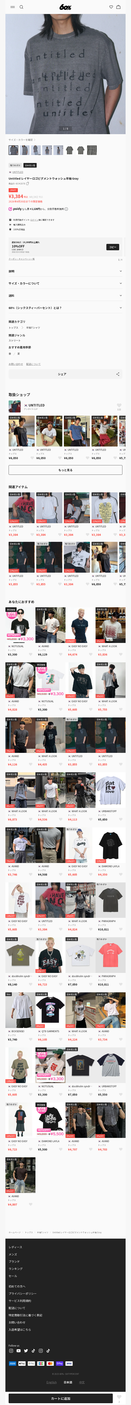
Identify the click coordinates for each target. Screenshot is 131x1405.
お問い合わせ (16, 364)
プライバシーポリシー (23, 1293)
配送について (33, 364)
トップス (13, 327)
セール (13, 1276)
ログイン (34, 219)
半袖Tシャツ (33, 327)
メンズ (13, 1254)
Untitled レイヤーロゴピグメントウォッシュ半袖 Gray (77, 1232)
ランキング (16, 1269)
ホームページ (15, 1232)
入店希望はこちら (20, 1330)
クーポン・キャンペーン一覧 (22, 258)
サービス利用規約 (20, 1301)
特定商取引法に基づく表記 (25, 1315)
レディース (15, 1247)
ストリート (15, 340)
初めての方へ (17, 1286)
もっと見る (65, 470)
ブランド (14, 1261)
